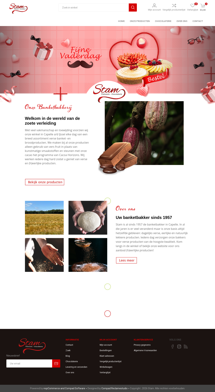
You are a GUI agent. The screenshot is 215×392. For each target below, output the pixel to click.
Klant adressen (107, 356)
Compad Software (75, 388)
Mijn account (154, 9)
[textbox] (94, 7)
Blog (68, 356)
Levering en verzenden (76, 367)
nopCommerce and (54, 388)
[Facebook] (172, 346)
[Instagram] (179, 346)
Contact (69, 345)
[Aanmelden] (29, 363)
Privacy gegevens (142, 345)
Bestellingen (106, 350)
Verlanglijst (105, 372)
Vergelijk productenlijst (173, 9)
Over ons (70, 372)
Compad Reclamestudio (114, 388)
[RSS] (185, 346)
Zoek (68, 350)
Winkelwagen (106, 367)
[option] (107, 65)
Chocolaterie (72, 361)
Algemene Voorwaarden (145, 350)
